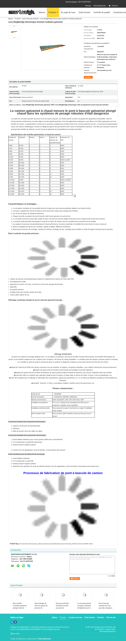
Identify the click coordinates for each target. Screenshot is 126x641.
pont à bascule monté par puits (28, 544)
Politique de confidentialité (19, 627)
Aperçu (10, 19)
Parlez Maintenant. (99, 6)
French (115, 6)
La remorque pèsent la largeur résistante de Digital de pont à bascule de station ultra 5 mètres (84, 607)
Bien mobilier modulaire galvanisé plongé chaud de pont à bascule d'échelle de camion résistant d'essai (20, 609)
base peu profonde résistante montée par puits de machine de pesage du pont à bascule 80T (62, 609)
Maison (42, 12)
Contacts (100, 617)
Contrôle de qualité (101, 12)
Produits (52, 12)
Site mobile (15, 634)
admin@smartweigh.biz (107, 631)
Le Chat (87, 77)
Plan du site (111, 617)
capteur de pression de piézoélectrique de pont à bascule (54, 544)
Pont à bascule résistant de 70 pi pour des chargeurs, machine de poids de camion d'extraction (106, 607)
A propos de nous (75, 617)
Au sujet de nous (68, 12)
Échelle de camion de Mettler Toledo (82, 544)
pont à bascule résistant (30, 19)
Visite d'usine (84, 12)
